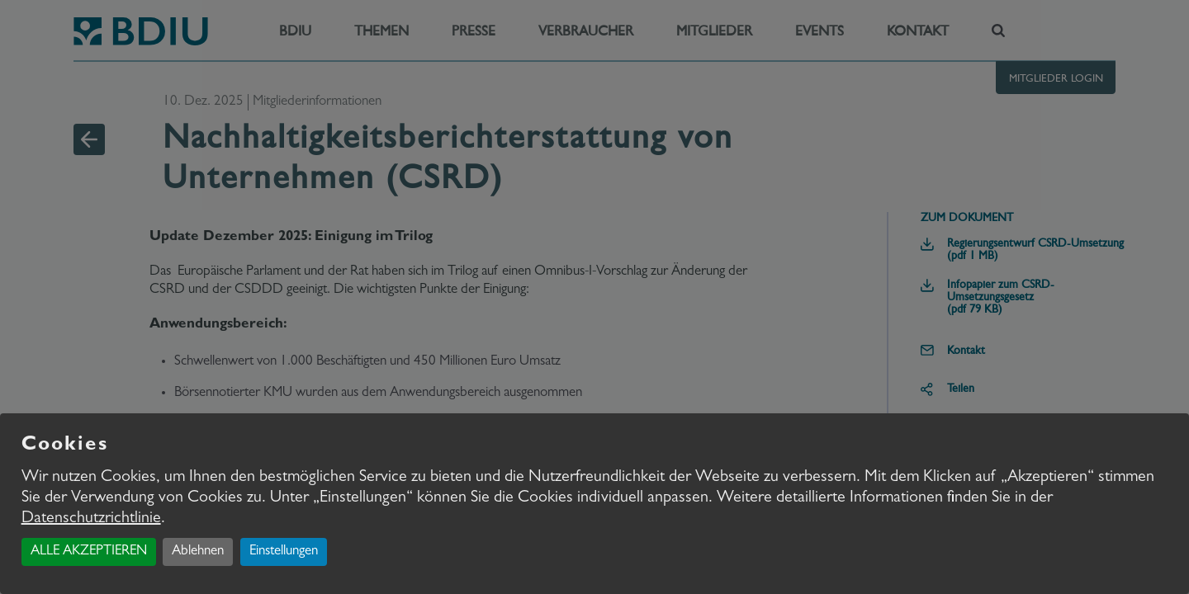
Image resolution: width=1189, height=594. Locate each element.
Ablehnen (198, 551)
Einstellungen (283, 551)
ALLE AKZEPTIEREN (89, 551)
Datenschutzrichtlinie (91, 519)
